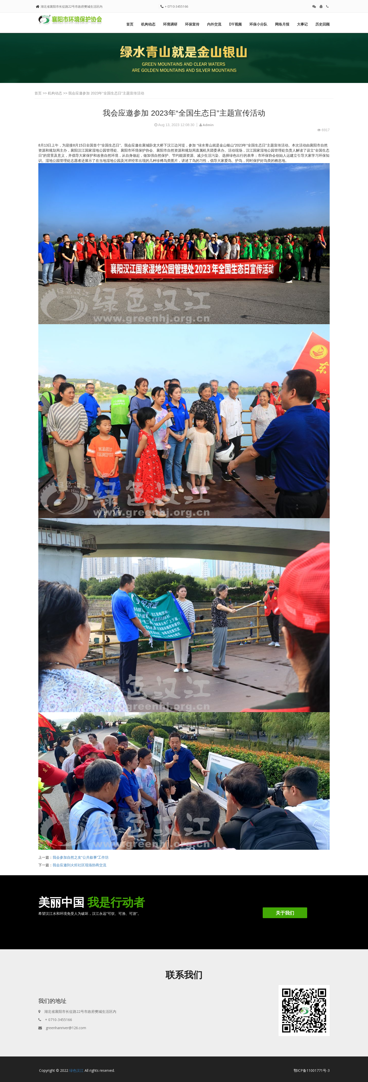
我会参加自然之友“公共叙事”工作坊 (81, 857)
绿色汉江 (76, 1070)
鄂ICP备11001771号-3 (312, 1070)
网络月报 (282, 24)
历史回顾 (322, 24)
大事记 (302, 24)
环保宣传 (192, 24)
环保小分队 (258, 24)
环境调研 (170, 24)
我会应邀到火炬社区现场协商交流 (79, 865)
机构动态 (148, 24)
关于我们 (285, 913)
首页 (129, 24)
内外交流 (214, 24)
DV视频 (235, 24)
